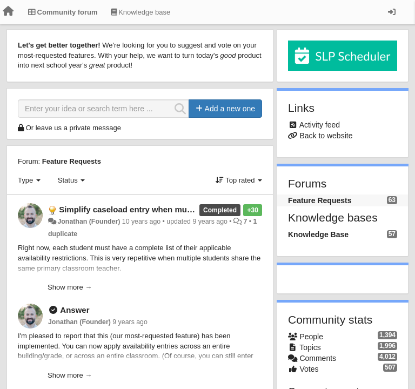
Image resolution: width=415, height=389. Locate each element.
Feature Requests (71, 161)
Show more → (70, 287)
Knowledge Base (318, 234)
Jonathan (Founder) (88, 221)
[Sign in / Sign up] (391, 12)
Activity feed (319, 124)
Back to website (325, 135)
